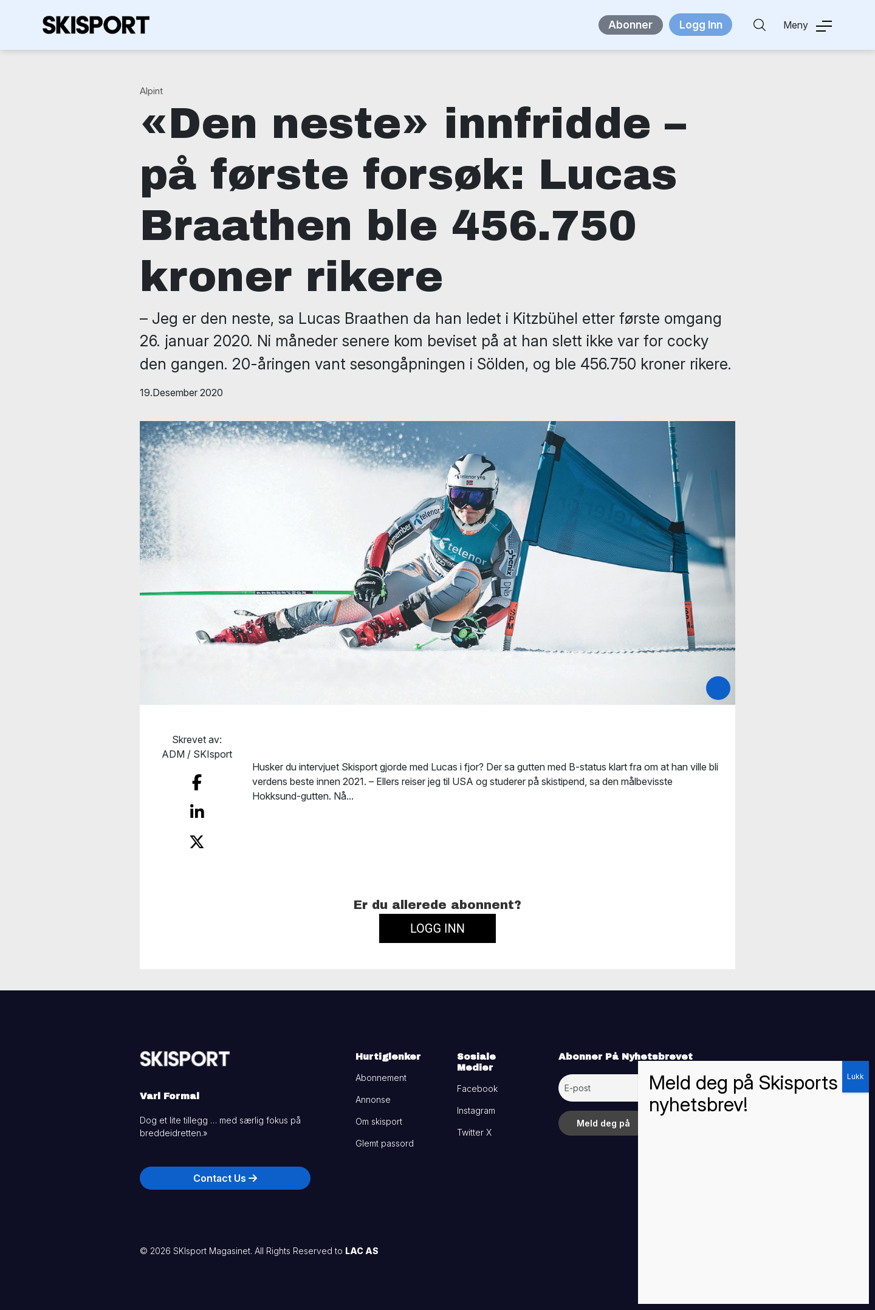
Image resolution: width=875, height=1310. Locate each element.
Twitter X (474, 1124)
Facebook (477, 1080)
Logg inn (437, 920)
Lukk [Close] (855, 1076)
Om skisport (378, 1113)
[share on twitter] (197, 835)
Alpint (151, 91)
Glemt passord (384, 1135)
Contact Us (225, 1170)
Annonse (373, 1091)
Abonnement (381, 1070)
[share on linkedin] (197, 808)
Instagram (476, 1102)
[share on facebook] (197, 781)
